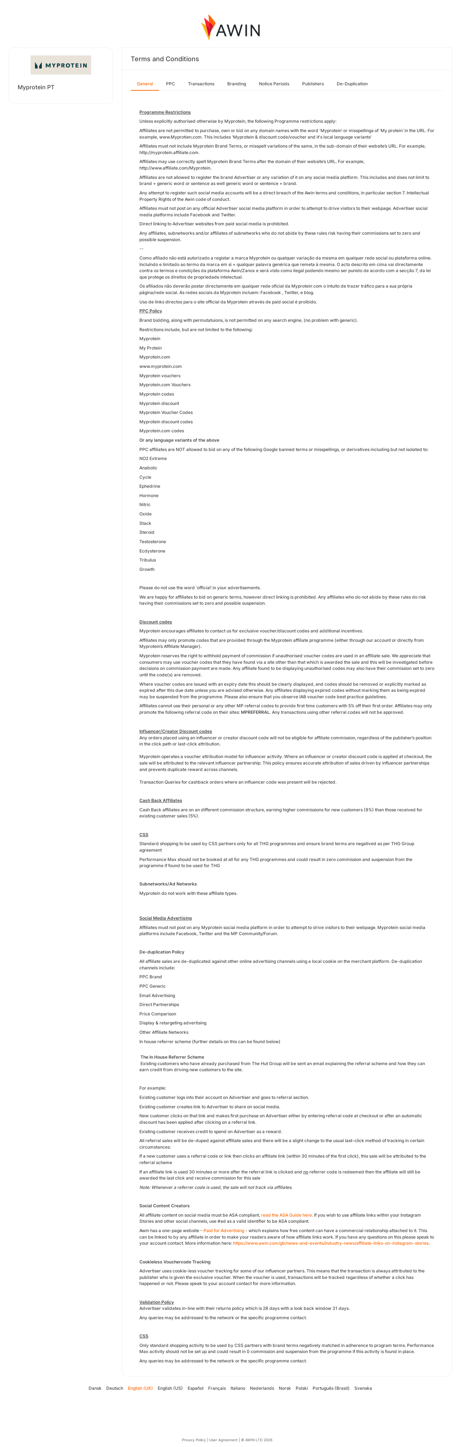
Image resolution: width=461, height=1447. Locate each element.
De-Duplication (352, 83)
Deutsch (114, 1388)
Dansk (95, 1388)
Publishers (313, 83)
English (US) (170, 1388)
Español (195, 1388)
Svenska (363, 1388)
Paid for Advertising (223, 1230)
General (145, 83)
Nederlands (262, 1388)
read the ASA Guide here (286, 1215)
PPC (170, 83)
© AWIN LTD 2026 (256, 1440)
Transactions (201, 83)
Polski (302, 1388)
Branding (236, 83)
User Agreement (223, 1440)
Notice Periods (274, 83)
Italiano (237, 1388)
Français (217, 1388)
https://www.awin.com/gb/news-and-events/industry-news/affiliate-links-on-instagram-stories (331, 1243)
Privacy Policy (194, 1440)
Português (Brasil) (331, 1388)
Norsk (285, 1388)
